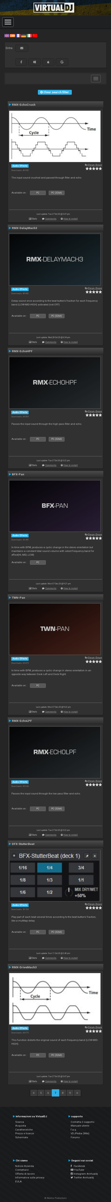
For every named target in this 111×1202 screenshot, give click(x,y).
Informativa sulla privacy (29, 1177)
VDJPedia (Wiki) (80, 1133)
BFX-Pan (18, 474)
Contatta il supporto (82, 1121)
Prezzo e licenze (24, 1133)
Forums (75, 1137)
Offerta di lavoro (25, 1173)
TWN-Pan (18, 597)
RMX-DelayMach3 (24, 228)
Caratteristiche (24, 1129)
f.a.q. (74, 1129)
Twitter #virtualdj (82, 1177)
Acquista (20, 1125)
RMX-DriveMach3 (24, 967)
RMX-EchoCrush (23, 104)
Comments (50, 218)
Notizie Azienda (24, 1166)
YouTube (77, 1169)
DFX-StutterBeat (23, 844)
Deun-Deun (95, 165)
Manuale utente (80, 1125)
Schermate (21, 1137)
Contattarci (22, 1169)
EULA (18, 1181)
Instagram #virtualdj (84, 1173)
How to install (70, 218)
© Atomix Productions (55, 1198)
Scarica (19, 1121)
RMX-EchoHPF (22, 351)
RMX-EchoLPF (22, 720)
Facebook (78, 1166)
